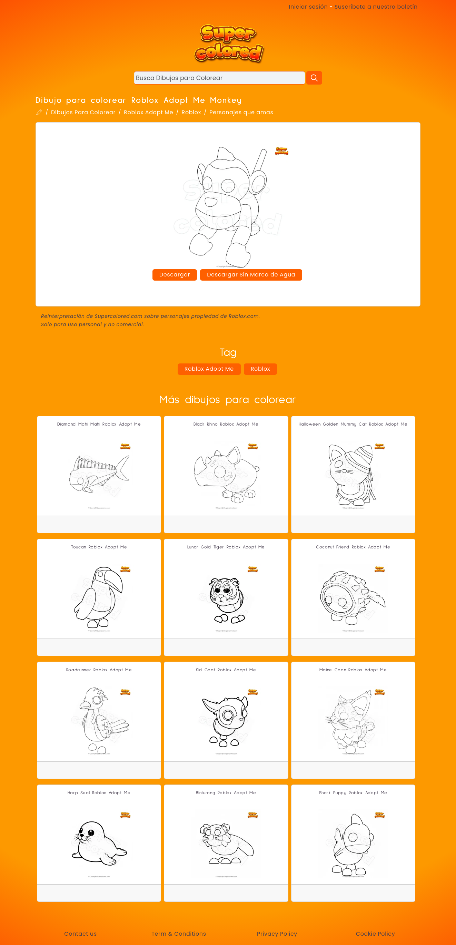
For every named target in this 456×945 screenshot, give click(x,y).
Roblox (191, 112)
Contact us (80, 934)
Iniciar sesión (308, 7)
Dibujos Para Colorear (83, 112)
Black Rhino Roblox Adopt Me (226, 424)
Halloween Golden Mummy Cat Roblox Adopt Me (353, 424)
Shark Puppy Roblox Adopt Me (353, 793)
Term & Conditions (178, 934)
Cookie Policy (375, 934)
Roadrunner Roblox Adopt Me (99, 670)
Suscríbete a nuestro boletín (376, 7)
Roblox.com (244, 316)
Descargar (174, 275)
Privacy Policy (277, 934)
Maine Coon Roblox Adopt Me (353, 670)
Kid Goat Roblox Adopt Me (226, 670)
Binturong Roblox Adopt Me (226, 793)
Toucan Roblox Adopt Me (99, 547)
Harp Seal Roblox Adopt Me (99, 793)
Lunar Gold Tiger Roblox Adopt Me (226, 547)
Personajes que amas (241, 112)
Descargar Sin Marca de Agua (251, 275)
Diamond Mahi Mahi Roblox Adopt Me (99, 424)
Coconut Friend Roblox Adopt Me (353, 547)
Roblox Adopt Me (148, 112)
